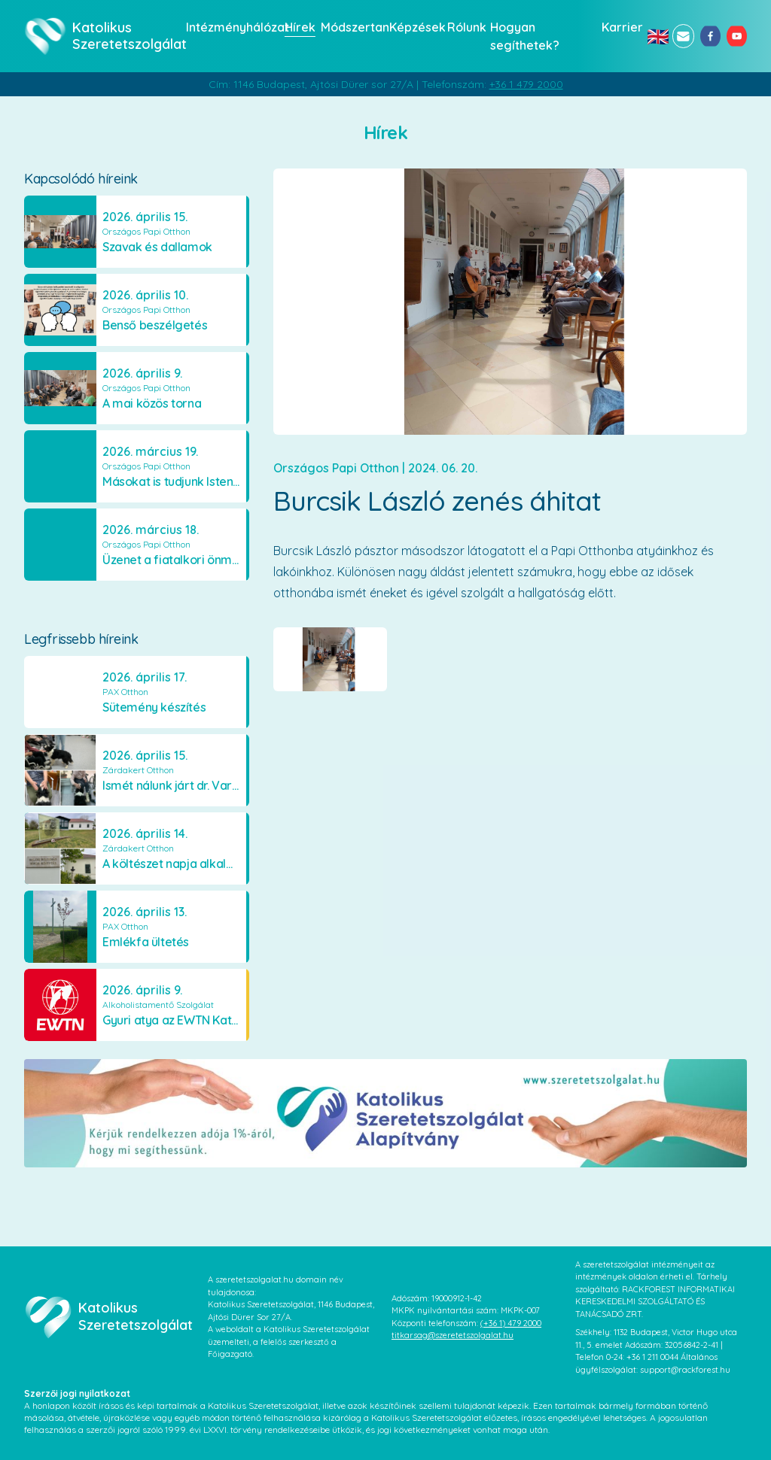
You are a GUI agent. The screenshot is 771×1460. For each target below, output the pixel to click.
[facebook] (710, 36)
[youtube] (737, 36)
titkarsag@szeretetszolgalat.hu (452, 1335)
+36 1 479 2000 (526, 84)
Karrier (620, 27)
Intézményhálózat (231, 27)
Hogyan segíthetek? (524, 36)
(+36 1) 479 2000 (510, 1323)
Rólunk (464, 27)
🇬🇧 (656, 36)
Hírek (298, 27)
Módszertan (350, 27)
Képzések (413, 27)
